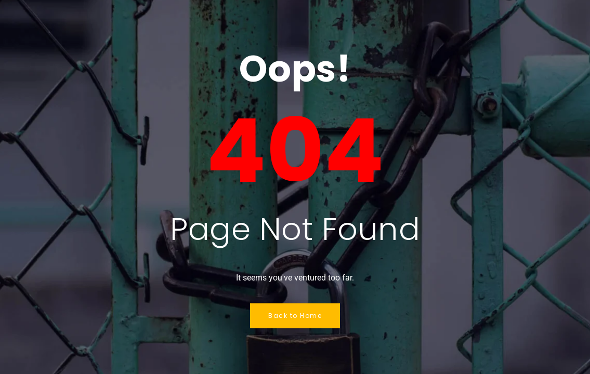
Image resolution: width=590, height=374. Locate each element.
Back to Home (295, 315)
